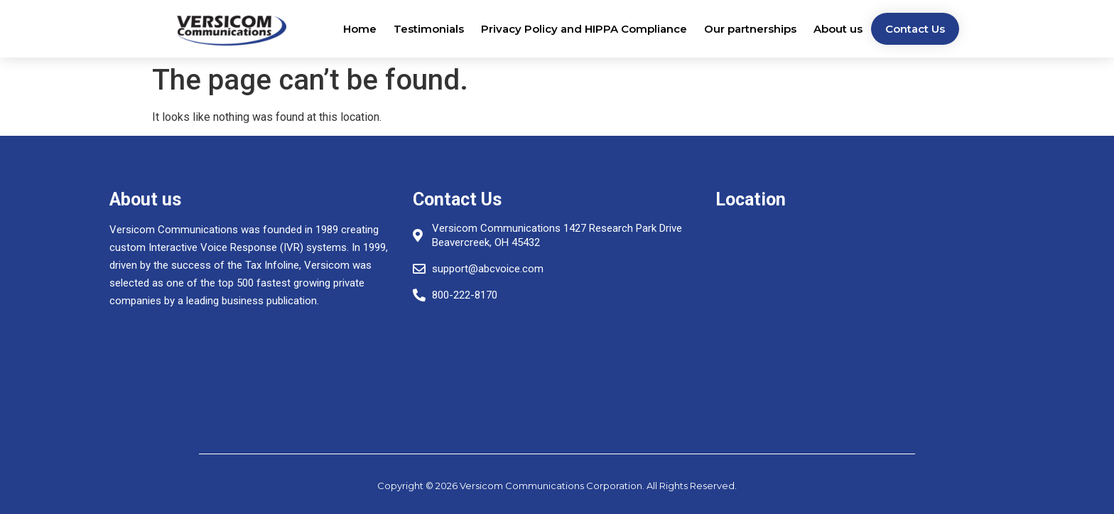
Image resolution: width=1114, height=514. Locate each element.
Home (360, 29)
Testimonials (429, 29)
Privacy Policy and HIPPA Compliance (584, 29)
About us (837, 29)
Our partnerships (750, 29)
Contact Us (915, 29)
